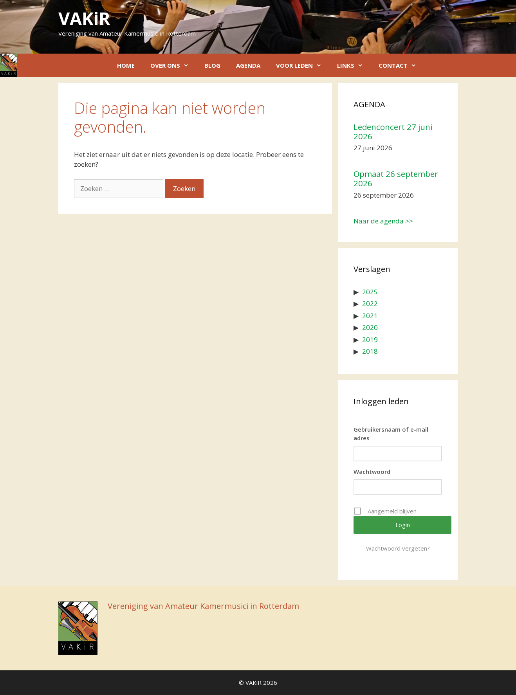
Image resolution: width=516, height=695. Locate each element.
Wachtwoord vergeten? (398, 548)
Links (354, 65)
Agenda (248, 65)
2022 (370, 303)
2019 (370, 339)
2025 (370, 291)
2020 (370, 327)
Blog (212, 65)
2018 (370, 351)
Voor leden (302, 65)
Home (126, 65)
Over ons (173, 65)
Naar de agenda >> (383, 220)
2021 (370, 315)
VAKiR (84, 18)
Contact (401, 65)
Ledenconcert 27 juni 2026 (393, 131)
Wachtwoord (372, 471)
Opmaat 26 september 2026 (396, 178)
